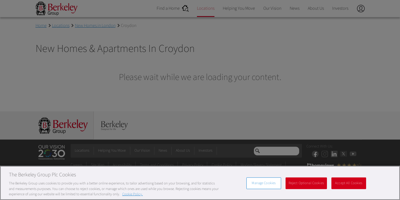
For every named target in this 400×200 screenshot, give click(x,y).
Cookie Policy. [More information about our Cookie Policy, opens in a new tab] (132, 194)
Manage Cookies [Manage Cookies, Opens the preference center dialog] (264, 183)
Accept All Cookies (348, 183)
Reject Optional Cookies (306, 183)
